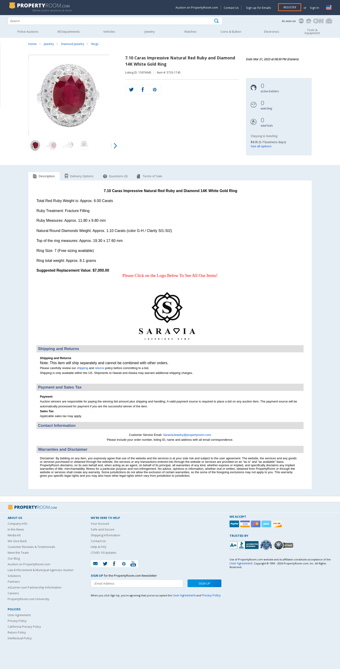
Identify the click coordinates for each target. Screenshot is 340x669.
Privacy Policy (17, 621)
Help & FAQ (98, 547)
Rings (94, 44)
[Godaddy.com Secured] (284, 545)
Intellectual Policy (20, 638)
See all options (261, 146)
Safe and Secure (102, 529)
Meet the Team (18, 552)
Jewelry (49, 44)
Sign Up (204, 583)
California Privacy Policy (24, 626)
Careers (13, 593)
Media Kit (14, 535)
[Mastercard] (256, 524)
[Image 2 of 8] (51, 145)
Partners (14, 581)
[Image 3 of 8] (68, 145)
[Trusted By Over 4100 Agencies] (267, 545)
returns (99, 368)
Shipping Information (105, 535)
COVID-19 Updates (104, 552)
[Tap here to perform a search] (217, 21)
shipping (82, 368)
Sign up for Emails (258, 8)
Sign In (314, 8)
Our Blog (14, 558)
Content (4, 59)
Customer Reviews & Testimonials (31, 547)
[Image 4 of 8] (84, 145)
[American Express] (267, 524)
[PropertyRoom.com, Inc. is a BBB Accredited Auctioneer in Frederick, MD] (245, 545)
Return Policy (17, 632)
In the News (16, 529)
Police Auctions (28, 31)
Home (32, 44)
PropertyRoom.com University (28, 599)
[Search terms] (115, 21)
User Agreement (19, 615)
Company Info (17, 523)
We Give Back (17, 541)
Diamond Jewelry (72, 44)
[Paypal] (235, 524)
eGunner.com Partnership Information (35, 587)
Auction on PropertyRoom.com (196, 7)
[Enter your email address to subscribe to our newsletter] (137, 583)
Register (289, 7)
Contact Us (231, 8)
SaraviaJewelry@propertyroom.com (187, 435)
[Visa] (245, 524)
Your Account (100, 523)
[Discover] (277, 524)
